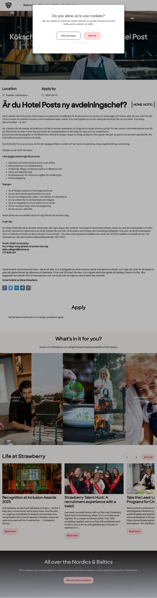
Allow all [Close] (92, 35)
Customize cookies (78, 43)
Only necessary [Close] (68, 35)
